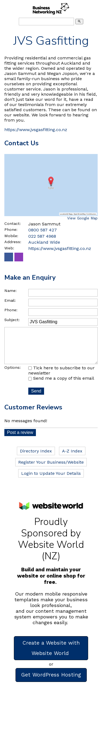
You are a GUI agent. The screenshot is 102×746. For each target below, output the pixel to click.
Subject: (12, 320)
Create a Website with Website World (51, 655)
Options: (12, 375)
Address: (12, 242)
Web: (9, 248)
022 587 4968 (42, 236)
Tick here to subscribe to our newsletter (61, 378)
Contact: (12, 223)
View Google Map (82, 218)
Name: (10, 290)
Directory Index (36, 458)
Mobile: (11, 236)
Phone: (10, 229)
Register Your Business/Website (51, 469)
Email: (10, 300)
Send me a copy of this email (61, 385)
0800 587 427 (42, 229)
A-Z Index (72, 458)
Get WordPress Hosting (51, 682)
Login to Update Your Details (51, 481)
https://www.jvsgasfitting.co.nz (35, 129)
